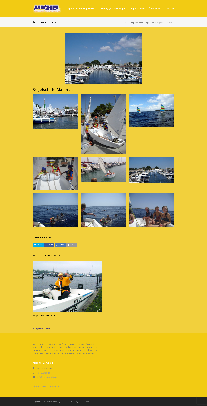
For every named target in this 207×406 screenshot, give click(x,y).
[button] (38, 245)
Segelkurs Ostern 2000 (45, 315)
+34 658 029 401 (44, 373)
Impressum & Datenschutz (46, 386)
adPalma (64, 401)
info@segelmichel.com (47, 377)
